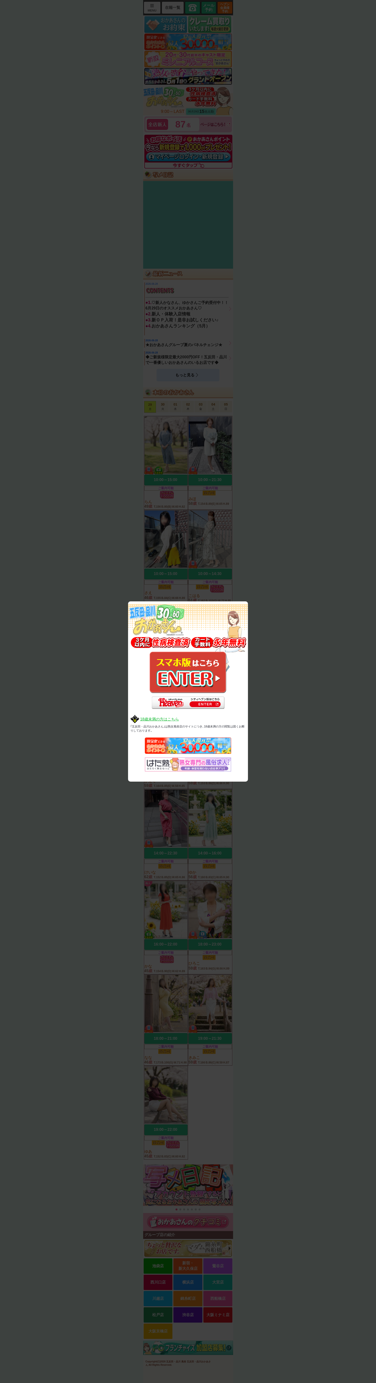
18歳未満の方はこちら (159, 719)
